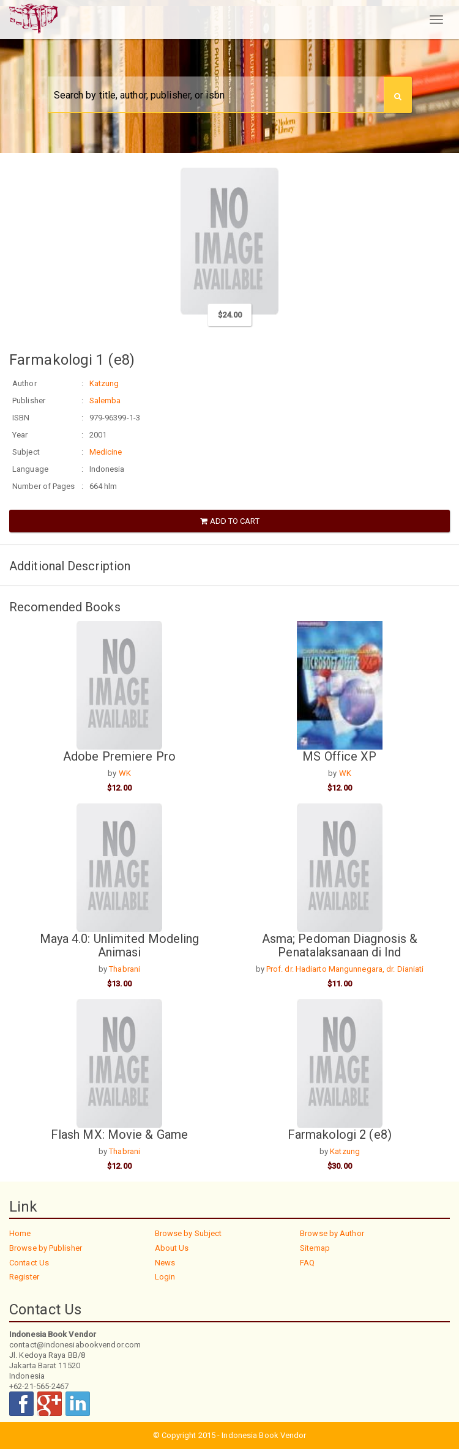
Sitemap (315, 1248)
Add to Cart (229, 521)
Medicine (105, 451)
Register (24, 1276)
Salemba (105, 400)
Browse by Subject (188, 1233)
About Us (172, 1248)
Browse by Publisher (45, 1248)
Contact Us (29, 1262)
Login (165, 1276)
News (165, 1262)
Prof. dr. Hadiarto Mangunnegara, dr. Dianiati (345, 969)
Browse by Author (332, 1233)
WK (125, 773)
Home (20, 1233)
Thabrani (124, 969)
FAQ (307, 1262)
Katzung (104, 383)
